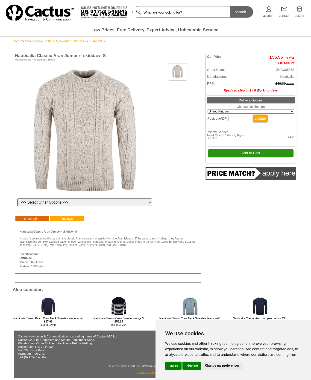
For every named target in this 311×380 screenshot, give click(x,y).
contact (284, 15)
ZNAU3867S (98, 41)
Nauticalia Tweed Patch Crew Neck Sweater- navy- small (48, 321)
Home (17, 41)
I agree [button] (173, 365)
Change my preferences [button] (222, 365)
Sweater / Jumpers (72, 41)
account (268, 15)
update (260, 118)
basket (299, 15)
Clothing (49, 41)
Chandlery (32, 41)
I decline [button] (192, 365)
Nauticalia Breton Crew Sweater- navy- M (119, 321)
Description (32, 219)
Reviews (67, 219)
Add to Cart (250, 153)
